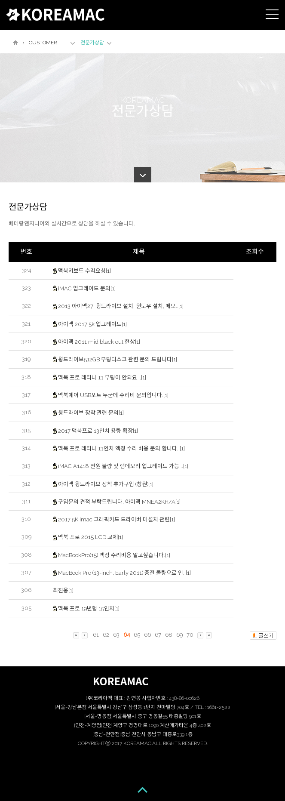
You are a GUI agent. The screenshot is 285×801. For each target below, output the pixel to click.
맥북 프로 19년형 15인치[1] (89, 608)
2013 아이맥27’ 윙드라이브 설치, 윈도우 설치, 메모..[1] (121, 306)
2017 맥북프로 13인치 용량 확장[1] (98, 430)
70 (190, 635)
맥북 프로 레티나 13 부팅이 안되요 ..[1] (102, 377)
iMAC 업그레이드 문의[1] (87, 288)
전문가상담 (92, 43)
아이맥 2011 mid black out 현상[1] (99, 342)
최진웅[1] (63, 590)
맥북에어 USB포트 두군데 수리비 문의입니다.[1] (113, 395)
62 (106, 635)
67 (158, 635)
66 (147, 635)
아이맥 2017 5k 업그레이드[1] (92, 324)
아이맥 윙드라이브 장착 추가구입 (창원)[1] (105, 484)
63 (116, 635)
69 (179, 635)
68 (168, 635)
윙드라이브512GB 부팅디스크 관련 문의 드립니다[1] (117, 359)
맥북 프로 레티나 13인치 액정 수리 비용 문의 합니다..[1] (121, 448)
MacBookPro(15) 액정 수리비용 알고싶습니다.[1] (114, 555)
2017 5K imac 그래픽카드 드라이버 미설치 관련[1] (116, 519)
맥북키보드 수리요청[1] (84, 271)
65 (137, 635)
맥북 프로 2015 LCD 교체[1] (90, 537)
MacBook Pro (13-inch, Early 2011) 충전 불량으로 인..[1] (124, 573)
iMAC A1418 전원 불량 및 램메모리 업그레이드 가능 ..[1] (123, 466)
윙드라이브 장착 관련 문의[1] (91, 413)
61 (96, 635)
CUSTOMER (43, 43)
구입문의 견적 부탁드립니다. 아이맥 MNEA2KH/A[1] (119, 502)
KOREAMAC (55, 14)
